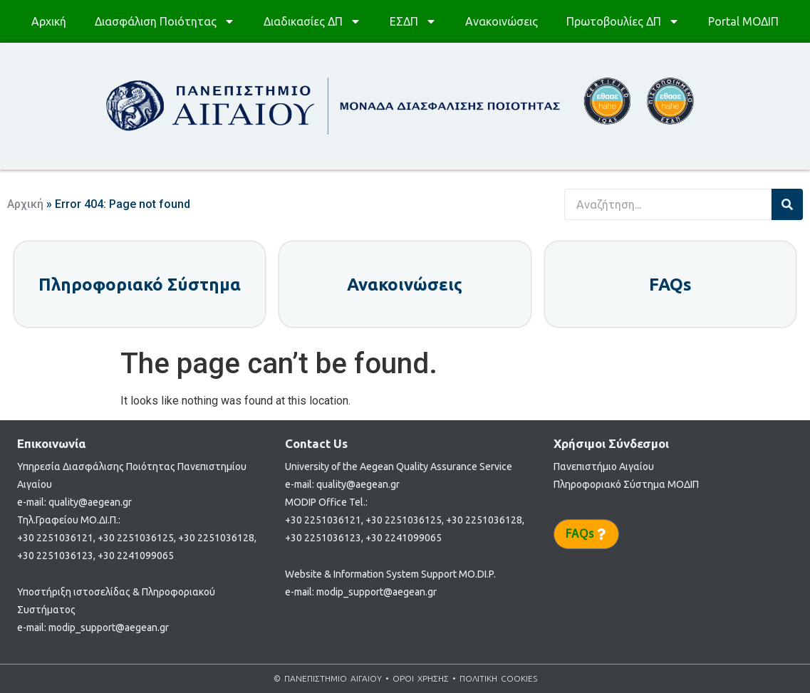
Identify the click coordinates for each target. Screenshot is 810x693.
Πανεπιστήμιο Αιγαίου (604, 466)
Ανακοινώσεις (501, 21)
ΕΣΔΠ (413, 21)
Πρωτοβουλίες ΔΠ (623, 21)
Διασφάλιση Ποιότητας (165, 21)
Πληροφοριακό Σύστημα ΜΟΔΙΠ (626, 484)
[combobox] (668, 204)
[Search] (787, 204)
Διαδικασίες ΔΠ (312, 21)
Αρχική (48, 21)
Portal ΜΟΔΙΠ (743, 21)
